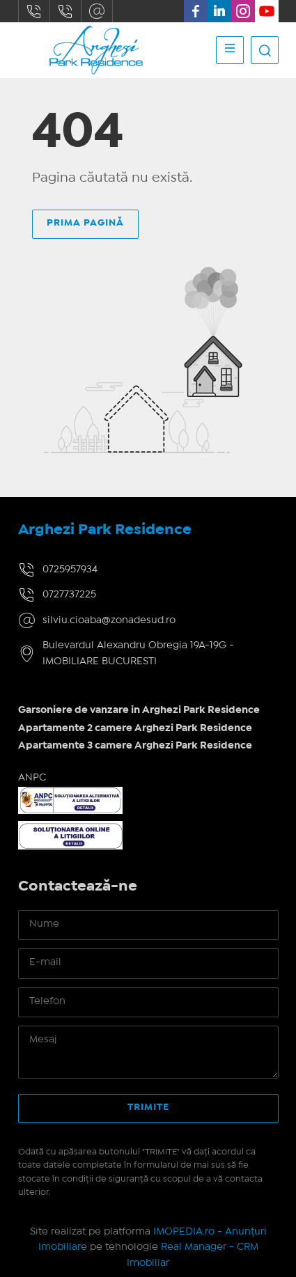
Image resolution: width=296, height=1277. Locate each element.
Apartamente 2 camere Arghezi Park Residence (135, 728)
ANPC (32, 778)
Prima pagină (85, 223)
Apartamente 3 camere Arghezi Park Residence (135, 746)
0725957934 (34, 11)
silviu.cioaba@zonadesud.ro (96, 11)
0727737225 (65, 11)
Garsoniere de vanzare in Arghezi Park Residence (139, 710)
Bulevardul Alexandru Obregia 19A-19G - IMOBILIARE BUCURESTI (138, 653)
